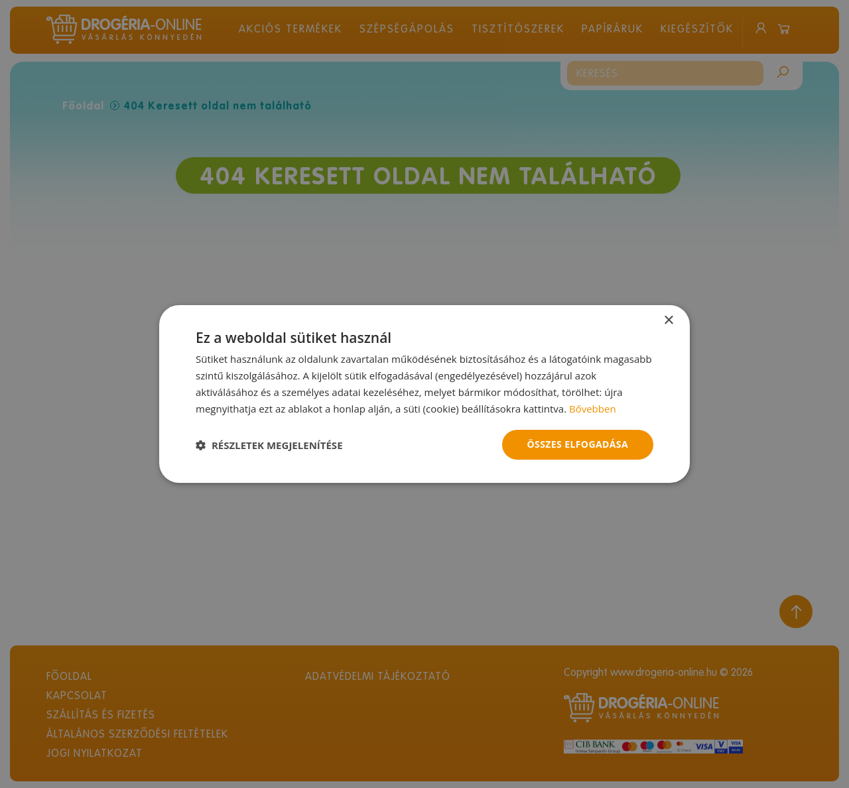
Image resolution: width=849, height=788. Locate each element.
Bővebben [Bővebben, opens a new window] (592, 408)
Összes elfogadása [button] (577, 444)
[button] (269, 445)
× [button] (668, 321)
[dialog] (424, 394)
